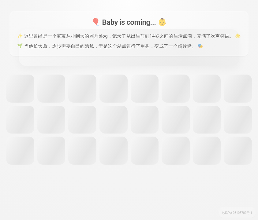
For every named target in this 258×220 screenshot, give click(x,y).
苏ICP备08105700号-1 (237, 213)
